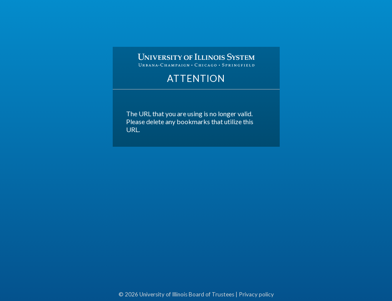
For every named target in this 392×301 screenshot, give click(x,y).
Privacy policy (256, 294)
